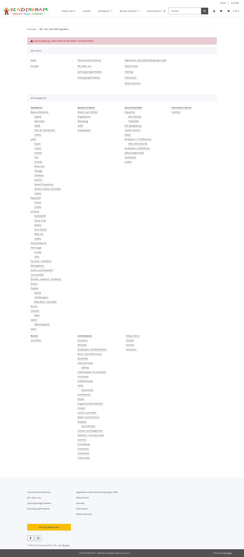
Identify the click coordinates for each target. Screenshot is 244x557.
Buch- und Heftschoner (90, 353)
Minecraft (39, 166)
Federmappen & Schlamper (92, 371)
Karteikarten (84, 394)
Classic (38, 148)
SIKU (36, 256)
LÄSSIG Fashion (133, 130)
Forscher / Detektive (41, 261)
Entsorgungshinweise (89, 77)
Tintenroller (84, 457)
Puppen (35, 288)
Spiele (34, 319)
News (223, 2)
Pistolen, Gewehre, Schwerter (46, 279)
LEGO (33, 139)
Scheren (82, 439)
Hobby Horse (132, 335)
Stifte (80, 125)
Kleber (81, 399)
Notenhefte (87, 390)
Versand (65, 545)
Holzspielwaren (39, 243)
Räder (128, 134)
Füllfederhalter (85, 380)
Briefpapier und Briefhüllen (92, 349)
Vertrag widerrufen (49, 527)
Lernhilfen (36, 340)
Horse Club (40, 220)
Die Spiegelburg (133, 125)
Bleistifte (82, 344)
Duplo (37, 143)
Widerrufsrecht (133, 83)
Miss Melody (134, 116)
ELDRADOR (40, 215)
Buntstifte (83, 358)
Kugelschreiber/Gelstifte (90, 403)
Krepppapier (84, 130)
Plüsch (34, 283)
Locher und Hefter (87, 412)
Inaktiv (37, 134)
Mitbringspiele (42, 324)
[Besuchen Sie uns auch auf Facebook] (30, 538)
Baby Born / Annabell (45, 301)
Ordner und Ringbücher (90, 430)
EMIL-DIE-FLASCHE (137, 143)
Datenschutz (131, 65)
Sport (33, 328)
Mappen (82, 421)
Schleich (35, 211)
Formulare (83, 376)
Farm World (40, 229)
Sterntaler (39, 121)
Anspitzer (83, 340)
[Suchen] (185, 11)
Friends (38, 161)
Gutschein (131, 349)
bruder (38, 252)
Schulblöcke (84, 444)
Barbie (37, 292)
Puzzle (34, 306)
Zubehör (176, 112)
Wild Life (38, 233)
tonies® (130, 344)
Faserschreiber (85, 362)
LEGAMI (130, 340)
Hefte (80, 385)
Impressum (130, 77)
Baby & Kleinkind (39, 112)
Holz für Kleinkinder (44, 130)
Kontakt (235, 2)
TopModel (133, 121)
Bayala (37, 224)
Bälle (37, 315)
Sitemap (129, 71)
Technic (38, 179)
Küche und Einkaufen (42, 270)
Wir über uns (84, 65)
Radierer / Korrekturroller (91, 435)
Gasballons (130, 157)
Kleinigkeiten (37, 265)
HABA (37, 125)
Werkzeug (83, 121)
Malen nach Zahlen (88, 112)
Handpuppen (41, 297)
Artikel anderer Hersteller (47, 188)
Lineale (81, 408)
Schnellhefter (88, 426)
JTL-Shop (228, 553)
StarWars (39, 175)
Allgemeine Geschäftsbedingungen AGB (145, 60)
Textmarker (83, 453)
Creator (38, 152)
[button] (214, 11)
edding (85, 367)
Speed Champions (43, 184)
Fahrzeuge (36, 247)
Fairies (37, 202)
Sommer (35, 310)
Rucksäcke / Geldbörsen (137, 148)
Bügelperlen (84, 116)
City (36, 157)
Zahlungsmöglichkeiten (90, 71)
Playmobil (36, 197)
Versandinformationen (89, 60)
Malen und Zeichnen (88, 417)
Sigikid (37, 116)
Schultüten (83, 448)
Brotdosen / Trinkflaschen (138, 139)
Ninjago (38, 170)
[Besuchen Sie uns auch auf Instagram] (38, 538)
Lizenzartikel (37, 274)
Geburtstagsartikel (134, 152)
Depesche (130, 112)
